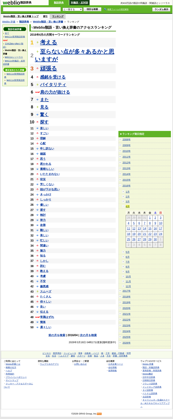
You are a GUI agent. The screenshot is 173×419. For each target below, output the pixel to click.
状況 (43, 179)
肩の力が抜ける (55, 92)
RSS (99, 414)
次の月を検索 (88, 335)
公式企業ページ (115, 364)
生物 (90, 356)
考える (48, 42)
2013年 (127, 168)
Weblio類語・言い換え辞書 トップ (21, 16)
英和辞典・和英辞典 (152, 370)
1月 (128, 191)
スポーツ (81, 356)
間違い (44, 245)
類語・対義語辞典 (151, 367)
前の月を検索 (56, 335)
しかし (44, 260)
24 (160, 233)
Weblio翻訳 (148, 374)
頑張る (48, 68)
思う (43, 158)
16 (155, 228)
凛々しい (45, 327)
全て (7, 33)
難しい (44, 230)
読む (43, 265)
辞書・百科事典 (120, 356)
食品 (96, 356)
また (44, 99)
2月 (128, 196)
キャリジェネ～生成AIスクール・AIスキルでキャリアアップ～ (155, 403)
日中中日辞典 (149, 377)
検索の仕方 (11, 367)
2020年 (127, 308)
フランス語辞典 (150, 383)
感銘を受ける (53, 77)
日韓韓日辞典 (149, 380)
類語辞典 (59, 2)
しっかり (45, 199)
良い (43, 306)
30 (155, 239)
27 (139, 239)
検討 (43, 214)
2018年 (127, 296)
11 (128, 228)
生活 (54, 356)
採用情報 (112, 370)
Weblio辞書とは (13, 364)
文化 (48, 356)
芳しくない (47, 184)
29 (149, 239)
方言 (109, 356)
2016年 (127, 185)
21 (144, 233)
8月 (128, 266)
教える (44, 271)
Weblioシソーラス (14, 57)
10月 (128, 276)
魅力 (43, 250)
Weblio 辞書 (9, 21)
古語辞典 (147, 397)
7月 (128, 261)
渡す (43, 209)
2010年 (127, 151)
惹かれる (45, 163)
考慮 (43, 276)
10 (160, 223)
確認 (43, 153)
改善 (43, 225)
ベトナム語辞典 (150, 393)
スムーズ (45, 291)
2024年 (127, 331)
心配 (43, 143)
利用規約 (10, 374)
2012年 (127, 162)
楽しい (44, 128)
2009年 (127, 145)
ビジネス (47, 353)
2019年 (127, 302)
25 (128, 239)
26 (133, 239)
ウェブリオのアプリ (49, 364)
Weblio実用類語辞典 (15, 36)
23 (155, 233)
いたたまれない (50, 174)
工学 (107, 353)
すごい (44, 133)
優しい (44, 204)
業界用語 (57, 353)
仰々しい (45, 301)
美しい (44, 235)
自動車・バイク (91, 353)
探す (44, 122)
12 (133, 228)
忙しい (44, 240)
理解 (43, 138)
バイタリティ (53, 84)
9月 (128, 271)
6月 (128, 257)
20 (139, 233)
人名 (102, 356)
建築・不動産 (118, 353)
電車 (80, 353)
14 (144, 228)
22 (149, 233)
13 (139, 228)
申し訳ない (47, 148)
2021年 (127, 314)
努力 (43, 220)
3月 (128, 201)
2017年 (127, 290)
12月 (128, 286)
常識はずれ (47, 317)
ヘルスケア (63, 356)
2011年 (127, 156)
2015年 (127, 179)
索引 (45, 16)
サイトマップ (12, 380)
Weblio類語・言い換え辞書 (48, 21)
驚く (44, 114)
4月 (128, 206)
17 (160, 228)
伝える (44, 311)
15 (149, 228)
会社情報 (112, 367)
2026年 (127, 342)
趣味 (73, 356)
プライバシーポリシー (16, 377)
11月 (128, 281)
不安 (43, 281)
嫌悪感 (44, 286)
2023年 (127, 325)
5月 (128, 252)
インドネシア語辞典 (152, 387)
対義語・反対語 (79, 2)
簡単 (43, 322)
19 (133, 233)
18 (128, 233)
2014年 (127, 174)
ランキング (57, 16)
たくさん (45, 296)
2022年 (127, 319)
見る (44, 107)
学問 (128, 353)
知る (43, 255)
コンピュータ (69, 353)
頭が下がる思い (50, 189)
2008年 (127, 139)
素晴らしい (47, 168)
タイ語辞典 (148, 390)
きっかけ (45, 194)
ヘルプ (9, 370)
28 (144, 239)
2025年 (127, 337)
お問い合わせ (80, 364)
